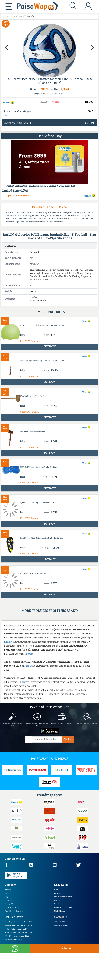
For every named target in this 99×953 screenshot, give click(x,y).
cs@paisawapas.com (62, 925)
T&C (6, 116)
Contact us (61, 917)
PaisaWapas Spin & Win (13, 939)
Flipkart (64, 89)
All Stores (57, 893)
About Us (8, 890)
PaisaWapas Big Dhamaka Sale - (18, 922)
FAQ (6, 897)
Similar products (49, 312)
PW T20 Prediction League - (17, 936)
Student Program (60, 911)
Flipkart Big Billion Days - (16, 929)
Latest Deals (58, 904)
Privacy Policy (10, 904)
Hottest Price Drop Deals (63, 907)
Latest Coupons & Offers (63, 897)
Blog (6, 893)
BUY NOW (64, 948)
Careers (57, 900)
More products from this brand (49, 611)
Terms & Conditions (12, 907)
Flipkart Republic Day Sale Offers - (19, 932)
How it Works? (10, 900)
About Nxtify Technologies (14, 911)
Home (56, 890)
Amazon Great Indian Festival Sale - (20, 925)
